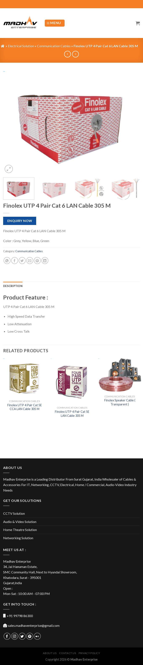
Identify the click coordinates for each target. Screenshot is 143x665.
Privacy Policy (89, 653)
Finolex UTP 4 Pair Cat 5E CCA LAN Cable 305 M (24, 407)
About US (49, 653)
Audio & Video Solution (19, 522)
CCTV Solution (14, 513)
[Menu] (55, 23)
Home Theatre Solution (20, 530)
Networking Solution (18, 538)
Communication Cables (29, 251)
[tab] (13, 286)
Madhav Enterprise (84, 659)
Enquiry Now (19, 221)
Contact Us (67, 653)
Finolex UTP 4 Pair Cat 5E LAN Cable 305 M (72, 413)
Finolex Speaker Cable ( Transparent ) (119, 402)
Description (13, 286)
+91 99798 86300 (20, 616)
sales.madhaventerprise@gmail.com (34, 625)
